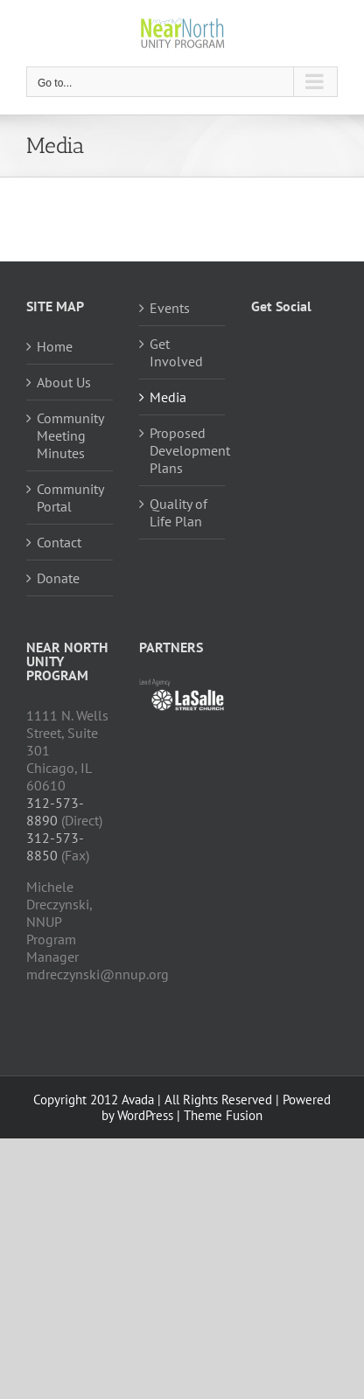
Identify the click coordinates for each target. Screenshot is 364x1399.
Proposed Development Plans (183, 450)
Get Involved (176, 352)
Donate (58, 578)
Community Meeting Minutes (70, 435)
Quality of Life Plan (178, 512)
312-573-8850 (55, 846)
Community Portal (70, 497)
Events (170, 308)
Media (168, 397)
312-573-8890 (55, 811)
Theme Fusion (223, 1115)
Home (55, 346)
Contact (59, 542)
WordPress (145, 1115)
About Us (64, 382)
